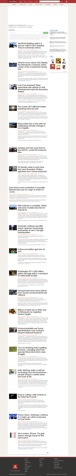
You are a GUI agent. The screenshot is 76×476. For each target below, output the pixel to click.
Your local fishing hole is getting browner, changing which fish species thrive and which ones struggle (32, 350)
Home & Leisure (38, 4)
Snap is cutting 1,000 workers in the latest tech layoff (32, 395)
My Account (56, 462)
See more (65, 71)
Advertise (48, 474)
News (40, 460)
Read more (29, 58)
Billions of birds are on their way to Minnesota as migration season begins (32, 311)
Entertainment (22, 4)
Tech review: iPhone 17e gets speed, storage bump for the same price (31, 435)
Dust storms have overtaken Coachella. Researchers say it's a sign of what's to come (27, 189)
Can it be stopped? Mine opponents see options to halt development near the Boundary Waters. (33, 88)
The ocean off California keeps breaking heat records (32, 107)
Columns (41, 464)
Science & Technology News (32, 50)
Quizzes (40, 466)
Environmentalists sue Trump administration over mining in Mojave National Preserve (31, 330)
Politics (55, 4)
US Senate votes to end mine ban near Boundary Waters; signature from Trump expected (32, 169)
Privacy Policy (53, 474)
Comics (40, 462)
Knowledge (47, 4)
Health (30, 4)
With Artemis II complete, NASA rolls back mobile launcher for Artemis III (32, 207)
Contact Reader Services (59, 460)
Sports (62, 4)
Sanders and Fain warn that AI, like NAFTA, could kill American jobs (32, 150)
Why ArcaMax (56, 464)
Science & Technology (22, 50)
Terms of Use (59, 474)
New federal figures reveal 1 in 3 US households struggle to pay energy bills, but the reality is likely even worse (58, 50)
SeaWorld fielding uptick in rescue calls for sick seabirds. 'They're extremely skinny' (31, 45)
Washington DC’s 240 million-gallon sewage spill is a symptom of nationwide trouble (33, 273)
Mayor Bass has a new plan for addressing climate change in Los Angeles (32, 125)
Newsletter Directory (58, 467)
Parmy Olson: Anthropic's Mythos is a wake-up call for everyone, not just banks (33, 417)
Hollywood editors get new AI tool (31, 250)
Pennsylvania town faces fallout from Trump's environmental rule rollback (32, 292)
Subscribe (45, 32)
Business (14, 4)
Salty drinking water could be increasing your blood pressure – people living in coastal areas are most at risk (33, 373)
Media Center (56, 466)
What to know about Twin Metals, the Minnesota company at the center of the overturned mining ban (33, 65)
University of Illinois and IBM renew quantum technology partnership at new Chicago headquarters (30, 229)
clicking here (37, 39)
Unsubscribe (64, 474)
